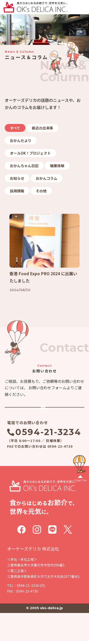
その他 (41, 190)
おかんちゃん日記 (24, 165)
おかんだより (20, 140)
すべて (15, 127)
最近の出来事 (42, 127)
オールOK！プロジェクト (30, 153)
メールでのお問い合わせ (48, 427)
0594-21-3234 (48, 460)
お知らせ (17, 178)
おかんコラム (46, 178)
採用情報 (17, 190)
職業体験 (57, 165)
